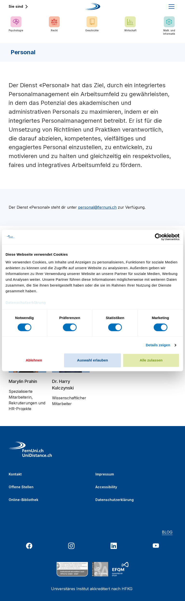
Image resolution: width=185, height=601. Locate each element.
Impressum (104, 474)
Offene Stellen (21, 487)
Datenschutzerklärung (114, 500)
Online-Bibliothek (23, 500)
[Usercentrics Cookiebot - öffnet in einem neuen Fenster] (158, 236)
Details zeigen (158, 345)
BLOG (167, 532)
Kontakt (15, 474)
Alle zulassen (151, 360)
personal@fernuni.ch (97, 207)
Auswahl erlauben (92, 360)
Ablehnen (34, 360)
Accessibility (106, 487)
